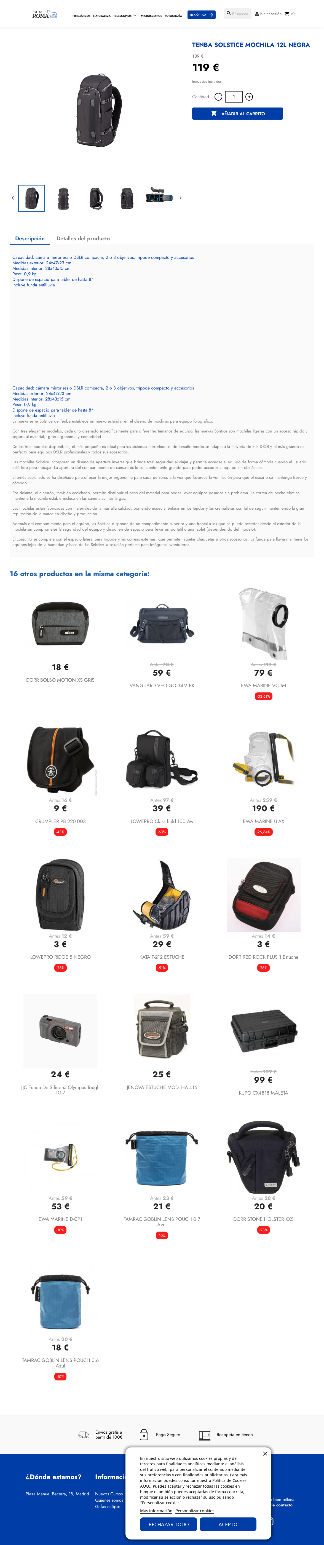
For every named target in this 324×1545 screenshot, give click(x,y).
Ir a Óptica (198, 15)
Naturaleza (102, 16)
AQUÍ (145, 1486)
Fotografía (173, 16)
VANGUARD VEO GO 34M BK (162, 685)
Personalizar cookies (194, 1510)
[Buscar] (237, 13)
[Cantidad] (234, 97)
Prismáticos (81, 16)
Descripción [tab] (30, 239)
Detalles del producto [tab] (83, 239)
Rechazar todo (169, 1524)
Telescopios (122, 16)
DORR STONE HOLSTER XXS (263, 1219)
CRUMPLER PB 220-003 (60, 821)
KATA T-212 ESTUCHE (162, 957)
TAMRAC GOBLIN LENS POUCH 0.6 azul (60, 1363)
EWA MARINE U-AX (263, 821)
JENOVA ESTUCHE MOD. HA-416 (162, 1087)
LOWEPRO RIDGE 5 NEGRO (60, 957)
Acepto (228, 1524)
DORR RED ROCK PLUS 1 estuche (263, 957)
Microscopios (151, 16)
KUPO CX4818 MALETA (263, 1093)
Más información (156, 1510)
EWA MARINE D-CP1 (60, 1219)
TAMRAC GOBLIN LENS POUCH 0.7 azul (162, 1222)
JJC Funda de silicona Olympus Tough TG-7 (60, 1090)
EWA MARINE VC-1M (263, 685)
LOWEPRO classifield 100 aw (162, 821)
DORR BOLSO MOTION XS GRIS (60, 680)
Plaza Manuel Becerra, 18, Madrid (57, 1494)
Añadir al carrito (238, 113)
